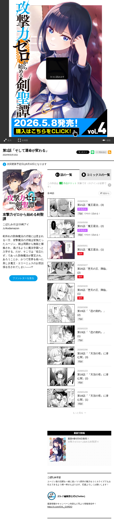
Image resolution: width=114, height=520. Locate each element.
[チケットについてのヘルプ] (109, 185)
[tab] (63, 174)
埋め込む (102, 152)
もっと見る (78, 413)
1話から (106, 193)
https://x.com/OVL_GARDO (59, 507)
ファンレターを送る (23, 278)
